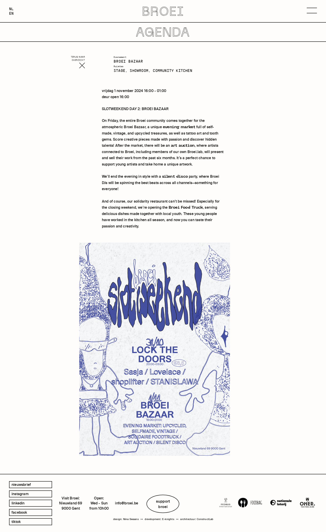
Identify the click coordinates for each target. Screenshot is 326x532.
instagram (20, 494)
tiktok (16, 521)
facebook (19, 512)
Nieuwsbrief (21, 484)
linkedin (18, 503)
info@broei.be (126, 503)
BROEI (163, 11)
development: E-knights (159, 519)
